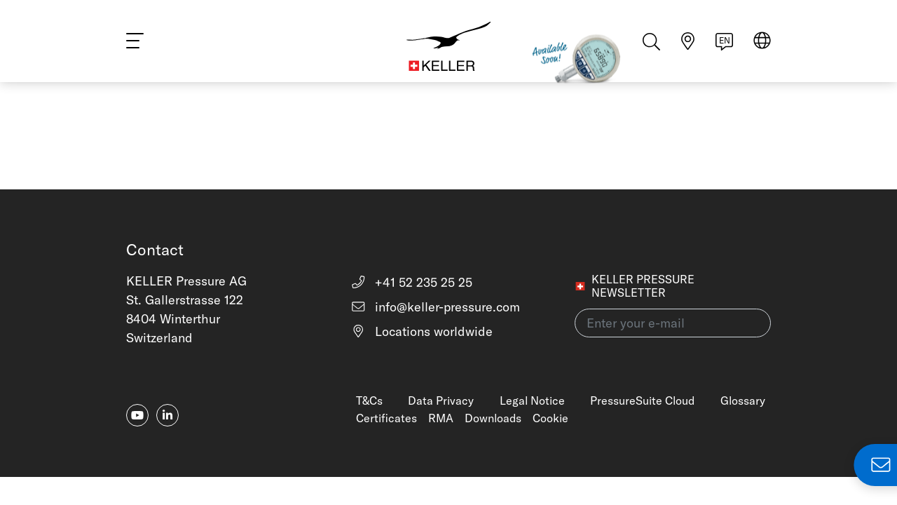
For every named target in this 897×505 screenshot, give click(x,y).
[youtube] (137, 415)
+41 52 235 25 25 (411, 282)
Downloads (493, 418)
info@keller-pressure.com (435, 307)
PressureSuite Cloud (642, 400)
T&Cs (369, 400)
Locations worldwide (421, 331)
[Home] (448, 42)
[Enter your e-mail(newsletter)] (673, 323)
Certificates (386, 418)
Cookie (550, 418)
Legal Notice (532, 400)
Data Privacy (441, 400)
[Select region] (762, 43)
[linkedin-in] (167, 415)
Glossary (742, 400)
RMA (440, 418)
